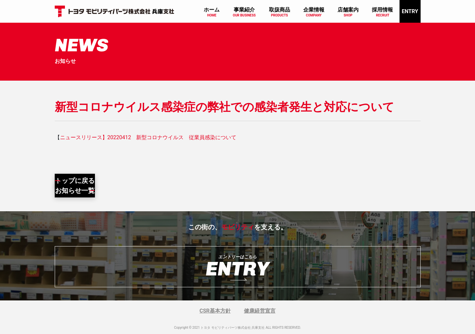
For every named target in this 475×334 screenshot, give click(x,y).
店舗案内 (348, 10)
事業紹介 (244, 10)
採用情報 (382, 10)
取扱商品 (279, 10)
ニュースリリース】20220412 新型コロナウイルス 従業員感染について (148, 137)
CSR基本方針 (215, 311)
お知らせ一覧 (75, 190)
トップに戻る (75, 181)
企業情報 (313, 10)
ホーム (212, 10)
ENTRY (410, 11)
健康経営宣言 (260, 311)
